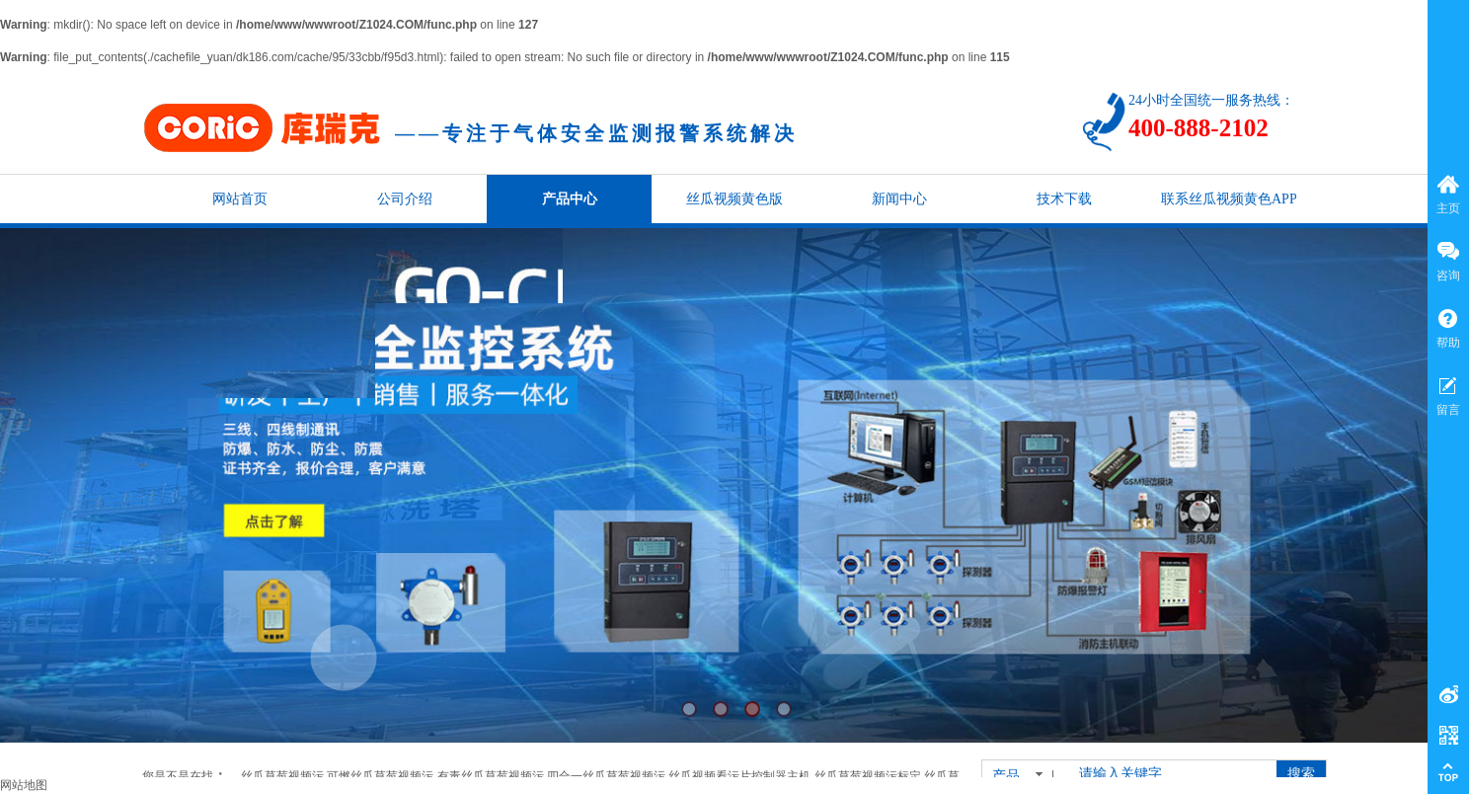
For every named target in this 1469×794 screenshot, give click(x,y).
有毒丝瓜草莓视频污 (490, 776)
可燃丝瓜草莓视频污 (380, 776)
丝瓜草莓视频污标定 (867, 776)
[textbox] (1167, 774)
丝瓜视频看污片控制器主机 (739, 776)
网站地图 (23, 785)
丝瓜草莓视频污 (282, 776)
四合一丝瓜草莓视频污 (606, 776)
